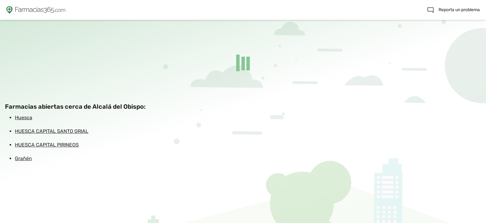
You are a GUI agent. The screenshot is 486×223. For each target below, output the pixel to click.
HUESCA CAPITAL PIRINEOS (47, 145)
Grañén (23, 158)
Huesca (23, 117)
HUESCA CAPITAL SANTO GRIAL (51, 131)
